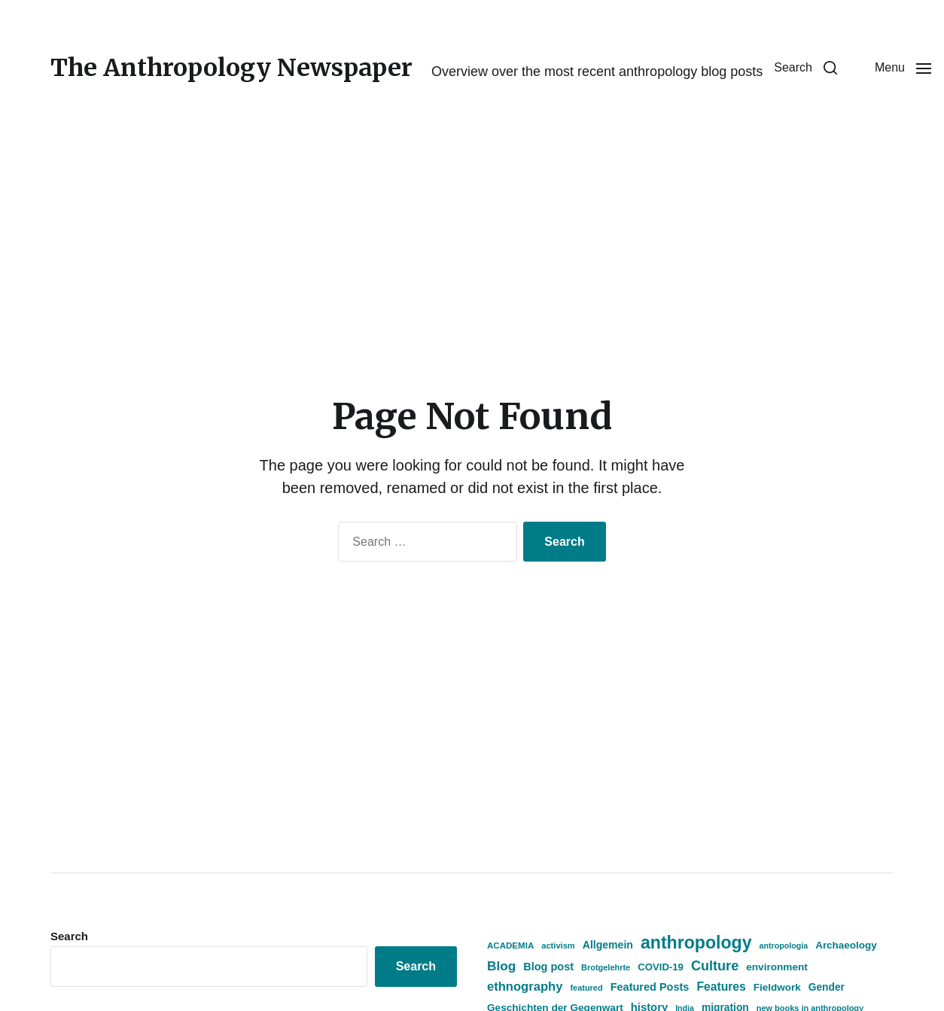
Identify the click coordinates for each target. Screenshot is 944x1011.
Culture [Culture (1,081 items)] (714, 965)
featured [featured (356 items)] (586, 987)
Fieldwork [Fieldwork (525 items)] (777, 987)
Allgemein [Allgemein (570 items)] (608, 945)
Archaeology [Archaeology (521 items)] (846, 945)
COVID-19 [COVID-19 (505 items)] (661, 967)
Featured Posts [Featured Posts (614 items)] (650, 987)
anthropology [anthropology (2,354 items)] (696, 942)
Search (69, 936)
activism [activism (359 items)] (557, 945)
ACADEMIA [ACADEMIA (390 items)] (510, 945)
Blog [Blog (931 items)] (501, 965)
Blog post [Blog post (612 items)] (548, 967)
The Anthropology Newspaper (231, 68)
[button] (805, 68)
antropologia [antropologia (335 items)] (784, 945)
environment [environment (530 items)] (777, 967)
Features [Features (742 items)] (720, 986)
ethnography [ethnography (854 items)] (524, 986)
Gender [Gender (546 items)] (826, 987)
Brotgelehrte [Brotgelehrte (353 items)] (605, 967)
